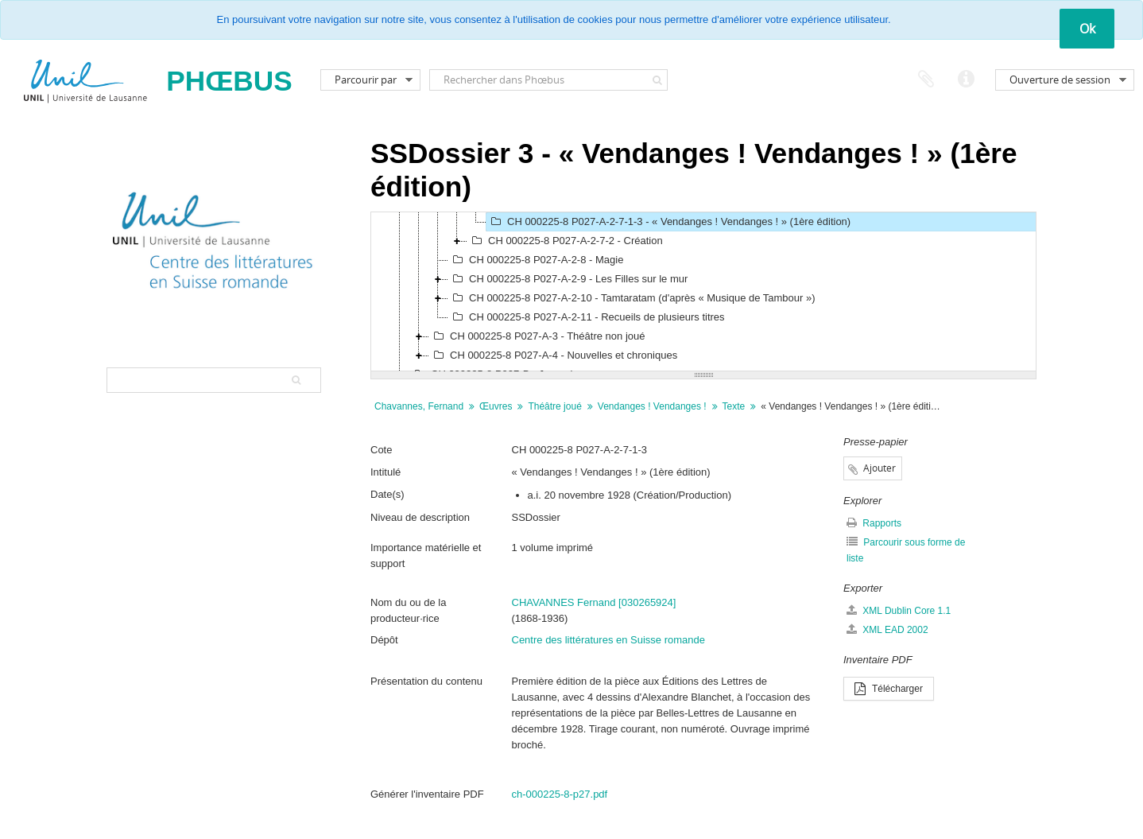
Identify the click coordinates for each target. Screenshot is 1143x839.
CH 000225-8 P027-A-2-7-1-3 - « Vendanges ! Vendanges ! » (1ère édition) (668, 221)
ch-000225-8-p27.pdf (560, 794)
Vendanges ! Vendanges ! (652, 406)
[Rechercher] (658, 80)
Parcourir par (366, 79)
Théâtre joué (554, 406)
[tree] (703, 291)
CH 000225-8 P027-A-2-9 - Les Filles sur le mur (568, 279)
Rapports (874, 523)
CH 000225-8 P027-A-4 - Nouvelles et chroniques (553, 355)
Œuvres (495, 406)
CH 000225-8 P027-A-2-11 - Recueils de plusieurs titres (586, 317)
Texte (734, 406)
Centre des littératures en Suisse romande (609, 640)
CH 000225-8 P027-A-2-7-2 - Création (565, 241)
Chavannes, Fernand (418, 406)
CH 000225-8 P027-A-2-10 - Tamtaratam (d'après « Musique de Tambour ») (632, 298)
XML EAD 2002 (887, 629)
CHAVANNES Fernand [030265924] (594, 602)
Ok (1087, 28)
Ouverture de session (1059, 79)
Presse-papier (926, 79)
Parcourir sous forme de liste (906, 550)
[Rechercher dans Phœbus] (548, 80)
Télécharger (888, 688)
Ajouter (879, 468)
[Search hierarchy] (214, 380)
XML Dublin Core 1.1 (899, 610)
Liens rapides (966, 79)
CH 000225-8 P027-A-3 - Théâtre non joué (537, 336)
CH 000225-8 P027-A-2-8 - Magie (535, 260)
